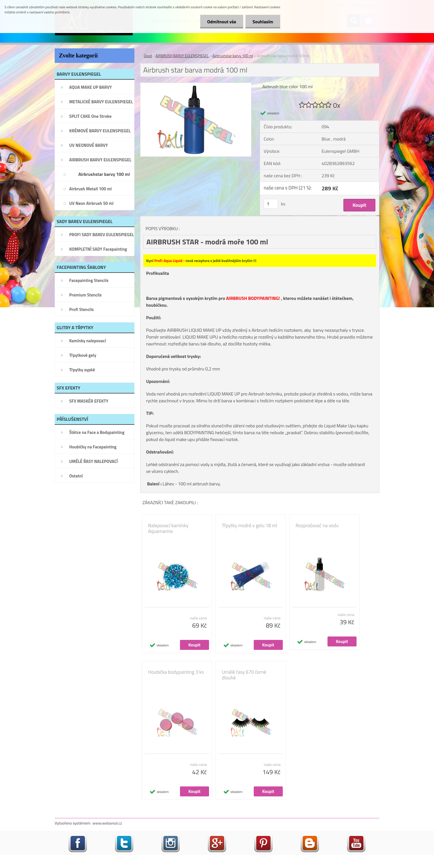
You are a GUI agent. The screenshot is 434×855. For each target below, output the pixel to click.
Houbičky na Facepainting (92, 447)
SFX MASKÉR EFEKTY (88, 401)
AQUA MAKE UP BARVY (90, 87)
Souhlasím (262, 21)
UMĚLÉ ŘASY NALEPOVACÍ (93, 461)
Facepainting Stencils (88, 280)
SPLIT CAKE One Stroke (90, 116)
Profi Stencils (81, 309)
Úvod (148, 56)
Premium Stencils (85, 295)
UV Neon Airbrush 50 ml (91, 203)
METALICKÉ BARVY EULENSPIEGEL (101, 101)
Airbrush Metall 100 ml (90, 189)
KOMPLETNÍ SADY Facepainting (98, 249)
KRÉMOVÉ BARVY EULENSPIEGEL (100, 130)
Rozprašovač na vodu (317, 525)
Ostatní (76, 476)
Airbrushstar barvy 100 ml (104, 174)
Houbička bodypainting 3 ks (176, 672)
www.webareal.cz (107, 823)
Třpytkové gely (82, 355)
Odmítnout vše (221, 21)
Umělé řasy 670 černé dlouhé (244, 675)
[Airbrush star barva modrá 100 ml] (195, 85)
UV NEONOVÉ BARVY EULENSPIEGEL (88, 147)
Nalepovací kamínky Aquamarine (168, 528)
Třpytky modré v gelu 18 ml (249, 525)
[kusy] (271, 204)
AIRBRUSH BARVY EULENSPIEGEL (100, 159)
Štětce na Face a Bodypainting (96, 432)
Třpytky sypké (82, 369)
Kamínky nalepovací (87, 340)
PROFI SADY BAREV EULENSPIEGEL (101, 234)
